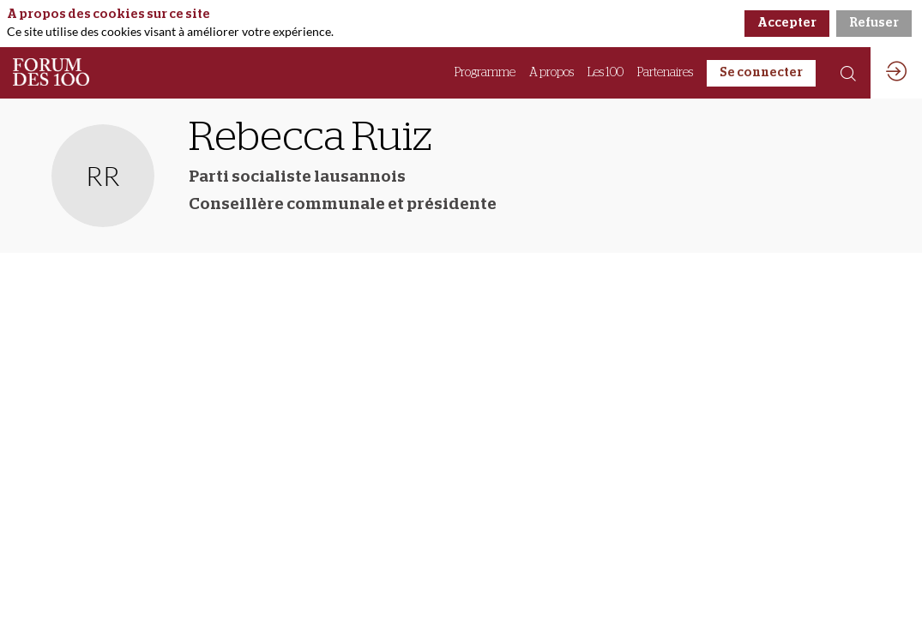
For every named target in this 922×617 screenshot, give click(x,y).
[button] (761, 73)
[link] (485, 73)
